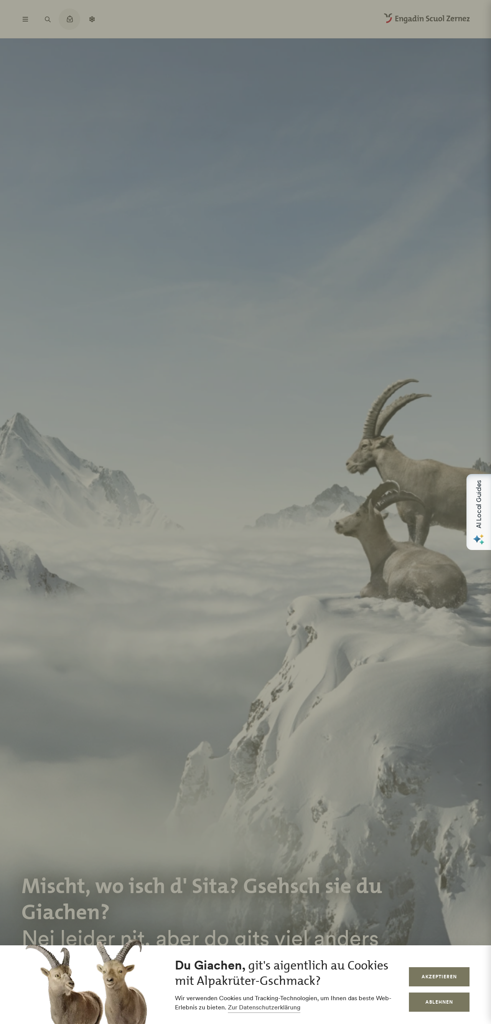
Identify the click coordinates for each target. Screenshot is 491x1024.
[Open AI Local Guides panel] (478, 512)
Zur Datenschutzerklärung (264, 1007)
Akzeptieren (439, 976)
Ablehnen (439, 1002)
